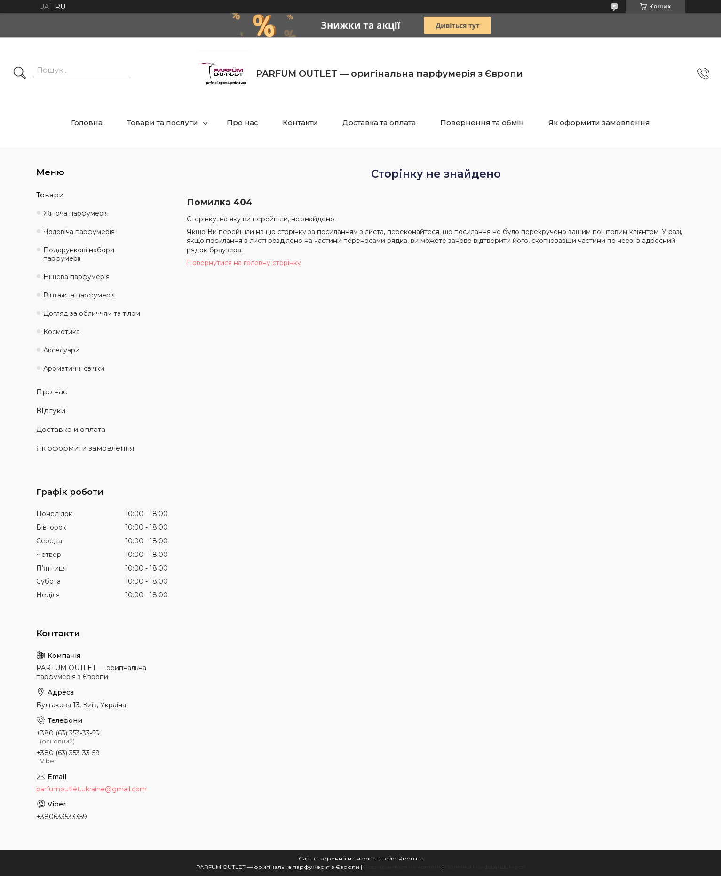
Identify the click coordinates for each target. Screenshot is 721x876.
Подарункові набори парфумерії (78, 254)
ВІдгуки (50, 410)
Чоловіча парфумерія (79, 231)
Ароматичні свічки (73, 368)
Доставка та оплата (379, 122)
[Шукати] (19, 74)
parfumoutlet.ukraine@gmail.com (91, 789)
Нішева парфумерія (76, 277)
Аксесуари (61, 350)
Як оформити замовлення (599, 122)
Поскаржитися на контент (402, 866)
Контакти (300, 122)
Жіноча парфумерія (76, 213)
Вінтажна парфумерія (79, 295)
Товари (49, 194)
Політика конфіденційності (485, 866)
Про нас (242, 122)
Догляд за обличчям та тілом (91, 313)
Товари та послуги (162, 122)
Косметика (61, 332)
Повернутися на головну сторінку (244, 262)
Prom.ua (410, 858)
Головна (87, 122)
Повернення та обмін (482, 122)
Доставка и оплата (70, 429)
